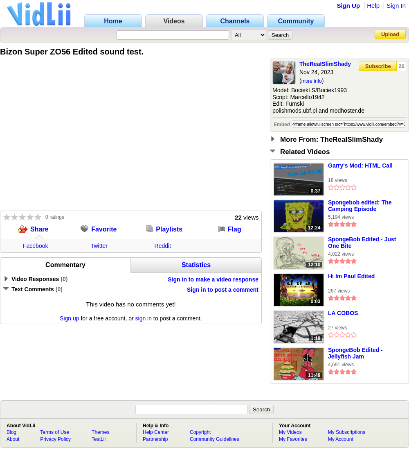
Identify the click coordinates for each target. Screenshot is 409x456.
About (13, 439)
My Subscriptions (346, 432)
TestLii (99, 439)
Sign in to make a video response (213, 279)
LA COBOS (343, 313)
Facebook (35, 246)
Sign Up (348, 5)
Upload (390, 34)
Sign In (396, 5)
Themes (100, 432)
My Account (340, 439)
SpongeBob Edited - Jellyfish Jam (355, 353)
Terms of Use (54, 432)
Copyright (200, 432)
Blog (11, 432)
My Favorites (293, 439)
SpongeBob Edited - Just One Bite (362, 242)
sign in (143, 318)
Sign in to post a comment (222, 289)
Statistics (196, 264)
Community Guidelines (214, 439)
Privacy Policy (55, 439)
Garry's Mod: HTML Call (360, 165)
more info (311, 81)
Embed (282, 124)
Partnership (155, 439)
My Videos (290, 432)
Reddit (163, 246)
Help (373, 5)
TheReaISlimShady (325, 64)
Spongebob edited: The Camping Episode (360, 205)
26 (402, 66)
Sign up (69, 318)
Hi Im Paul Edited (351, 276)
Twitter (99, 246)
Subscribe (378, 66)
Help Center (156, 432)
